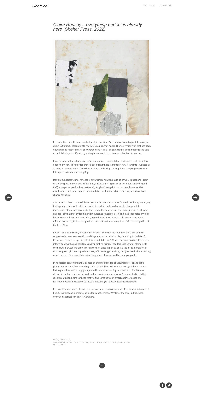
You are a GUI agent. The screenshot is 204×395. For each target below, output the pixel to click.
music (120, 342)
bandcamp (70, 342)
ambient (61, 342)
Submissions (166, 5)
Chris (68, 340)
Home (144, 5)
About (153, 5)
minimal (113, 342)
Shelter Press (59, 345)
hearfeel (105, 342)
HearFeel (40, 6)
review (127, 342)
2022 (55, 342)
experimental (95, 342)
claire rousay (81, 342)
